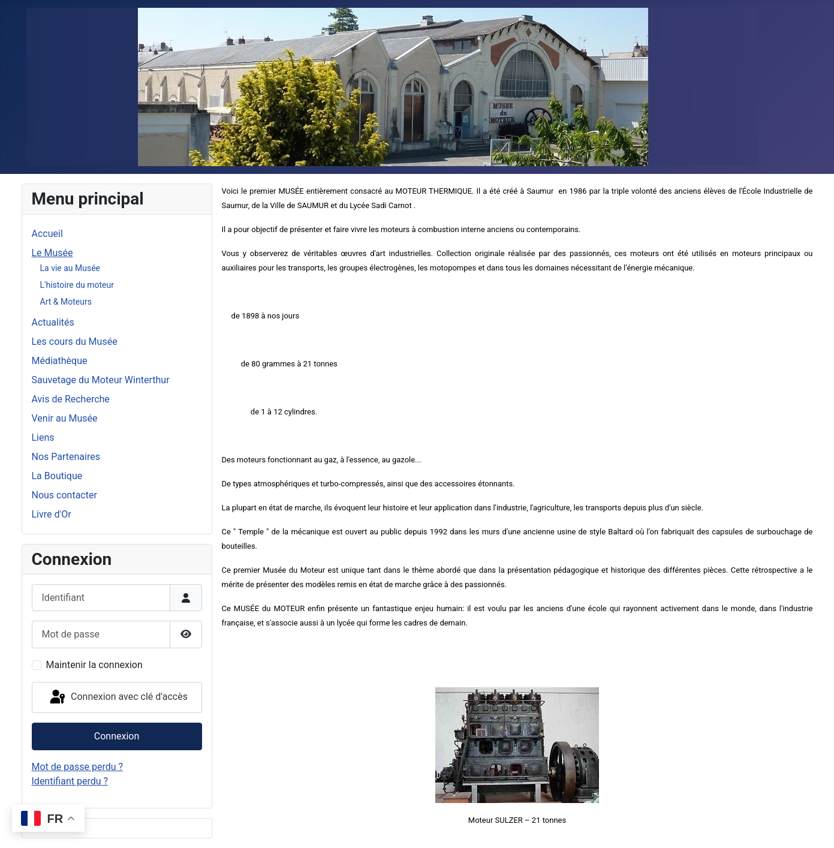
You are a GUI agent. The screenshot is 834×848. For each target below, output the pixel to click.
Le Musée (52, 252)
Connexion (116, 736)
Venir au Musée (65, 418)
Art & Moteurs (66, 301)
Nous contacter (64, 495)
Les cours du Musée (75, 341)
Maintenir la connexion (94, 664)
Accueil (47, 233)
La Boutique (57, 476)
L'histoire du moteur (77, 285)
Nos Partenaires (66, 456)
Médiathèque (60, 360)
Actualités (53, 322)
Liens (43, 437)
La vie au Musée (70, 268)
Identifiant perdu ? (70, 781)
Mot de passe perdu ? (78, 766)
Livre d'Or (51, 514)
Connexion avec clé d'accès (118, 697)
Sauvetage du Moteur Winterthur (101, 380)
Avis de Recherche (71, 399)
